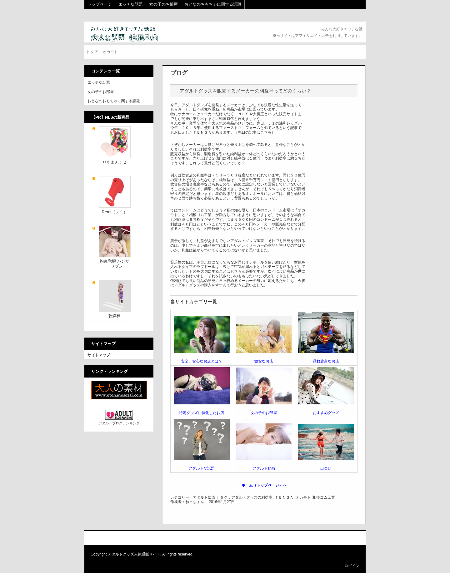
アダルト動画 (263, 468)
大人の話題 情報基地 (132, 34)
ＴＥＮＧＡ (284, 497)
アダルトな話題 (201, 468)
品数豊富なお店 (326, 361)
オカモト (303, 497)
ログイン (351, 566)
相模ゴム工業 (323, 497)
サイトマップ (99, 355)
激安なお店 (263, 361)
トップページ (100, 4)
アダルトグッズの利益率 (251, 497)
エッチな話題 (130, 4)
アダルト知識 (204, 497)
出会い (326, 468)
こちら (266, 132)
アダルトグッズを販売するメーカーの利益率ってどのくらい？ (245, 90)
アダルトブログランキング (119, 423)
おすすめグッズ (326, 413)
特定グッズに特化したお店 (201, 413)
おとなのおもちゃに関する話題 (212, 4)
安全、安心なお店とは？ (201, 361)
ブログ (179, 73)
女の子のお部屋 (163, 4)
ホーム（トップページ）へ (264, 485)
